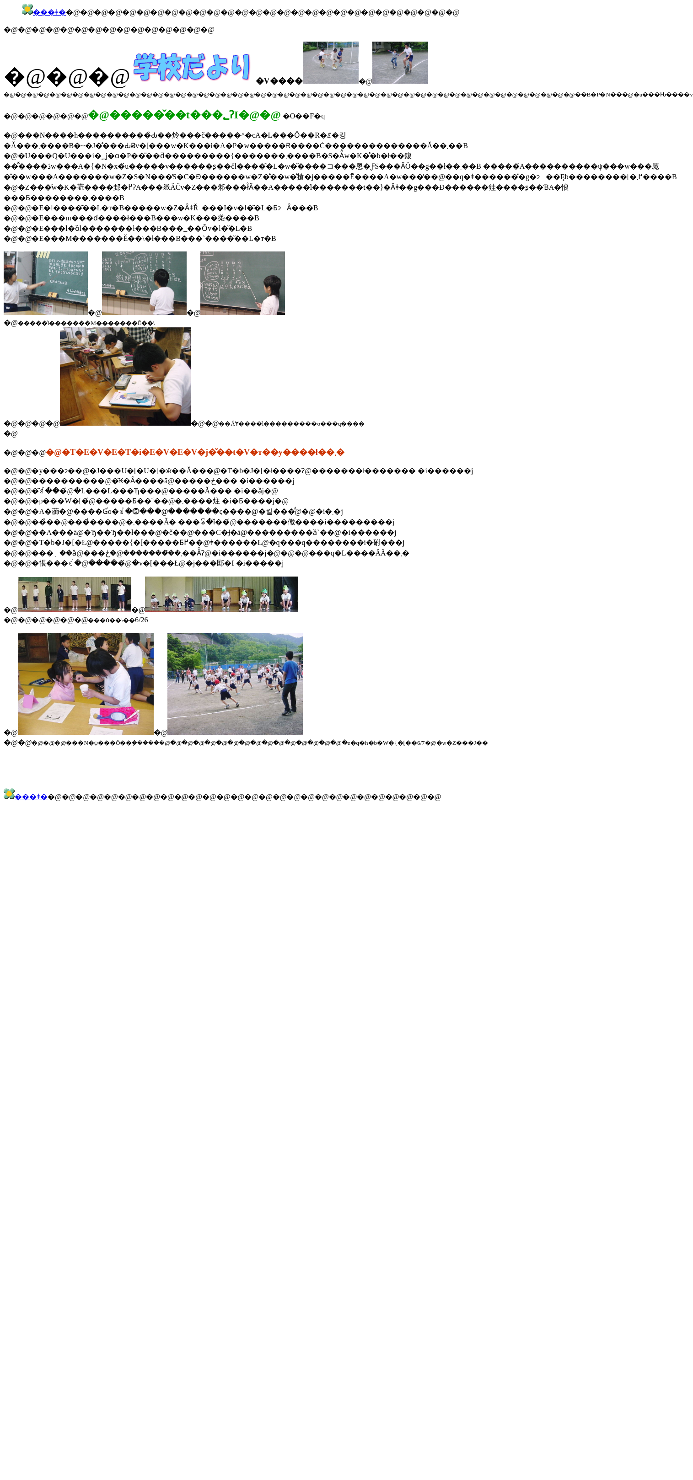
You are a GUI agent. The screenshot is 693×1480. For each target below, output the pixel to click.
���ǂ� (49, 12)
